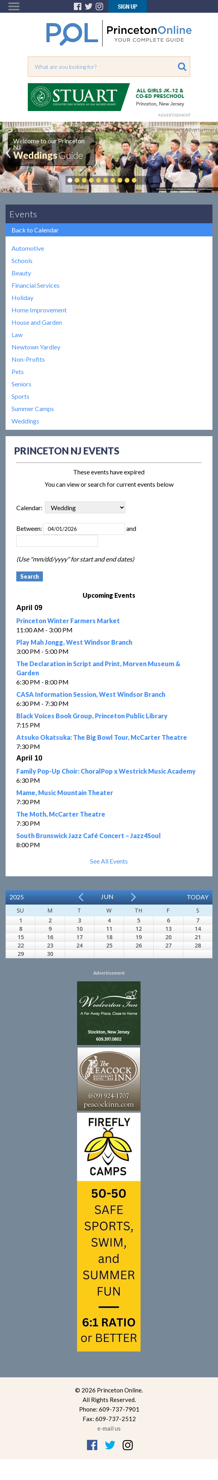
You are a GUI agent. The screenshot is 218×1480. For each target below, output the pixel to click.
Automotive (28, 248)
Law (17, 334)
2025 (17, 897)
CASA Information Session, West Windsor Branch (90, 694)
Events (23, 214)
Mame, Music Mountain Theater (64, 792)
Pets (18, 371)
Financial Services (36, 285)
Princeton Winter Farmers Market (68, 620)
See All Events (109, 861)
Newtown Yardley (36, 347)
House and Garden (37, 322)
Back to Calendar (35, 230)
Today (197, 897)
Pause (146, 180)
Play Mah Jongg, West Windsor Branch (74, 642)
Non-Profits (28, 359)
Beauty (21, 273)
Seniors (21, 384)
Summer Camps (33, 408)
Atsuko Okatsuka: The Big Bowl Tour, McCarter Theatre (101, 737)
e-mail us (109, 1428)
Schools (22, 260)
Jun (107, 896)
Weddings (25, 421)
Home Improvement (39, 310)
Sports (20, 396)
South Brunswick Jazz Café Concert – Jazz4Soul (88, 835)
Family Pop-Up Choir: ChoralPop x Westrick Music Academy (106, 771)
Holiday (22, 297)
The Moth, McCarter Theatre (60, 814)
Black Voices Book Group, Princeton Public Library (92, 716)
